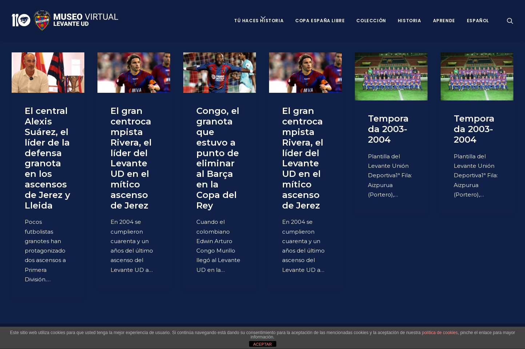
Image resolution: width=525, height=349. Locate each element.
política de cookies (440, 332)
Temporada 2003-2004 (388, 129)
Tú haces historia (259, 20)
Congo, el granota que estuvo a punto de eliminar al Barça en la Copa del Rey (217, 158)
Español (478, 20)
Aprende (444, 20)
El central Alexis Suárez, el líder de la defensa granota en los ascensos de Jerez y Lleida (47, 158)
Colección (371, 20)
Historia (409, 20)
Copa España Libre (320, 20)
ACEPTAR (262, 344)
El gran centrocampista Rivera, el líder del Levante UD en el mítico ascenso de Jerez (131, 158)
